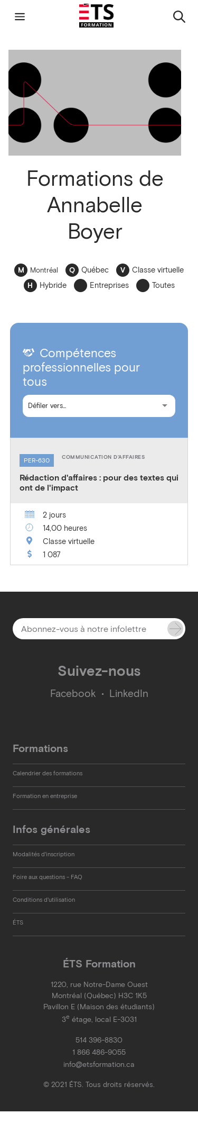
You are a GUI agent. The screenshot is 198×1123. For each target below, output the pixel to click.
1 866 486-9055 (99, 1052)
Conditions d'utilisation (44, 899)
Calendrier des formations (47, 773)
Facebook (73, 693)
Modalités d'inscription (43, 854)
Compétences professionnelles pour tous (81, 367)
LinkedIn (128, 693)
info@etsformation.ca (99, 1064)
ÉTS (18, 922)
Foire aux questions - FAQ (47, 877)
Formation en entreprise (45, 796)
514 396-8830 (99, 1040)
